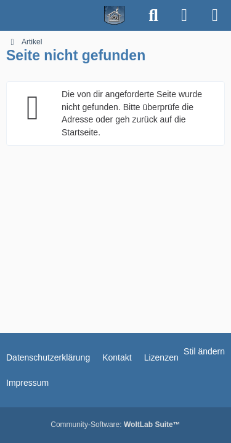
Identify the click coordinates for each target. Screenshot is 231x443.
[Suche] (153, 15)
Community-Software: (115, 424)
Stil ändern (204, 351)
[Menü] (215, 15)
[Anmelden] (184, 15)
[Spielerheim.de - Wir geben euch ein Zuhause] (69, 15)
